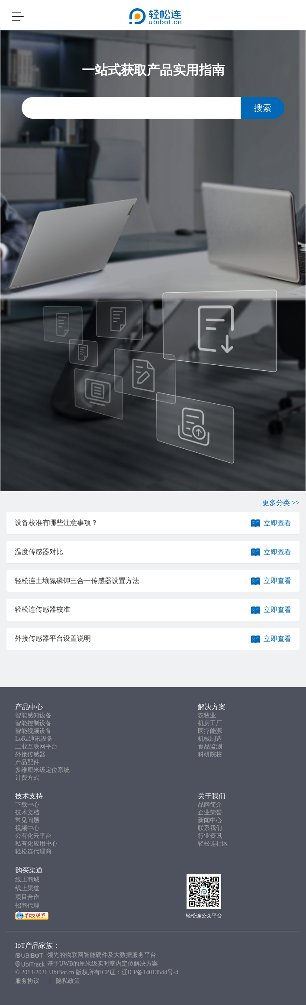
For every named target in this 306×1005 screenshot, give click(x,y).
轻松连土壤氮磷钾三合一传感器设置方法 (77, 580)
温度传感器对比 (39, 551)
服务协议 (27, 981)
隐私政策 (68, 981)
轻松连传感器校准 (42, 609)
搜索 (262, 108)
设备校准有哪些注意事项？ (56, 522)
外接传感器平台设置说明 (53, 638)
